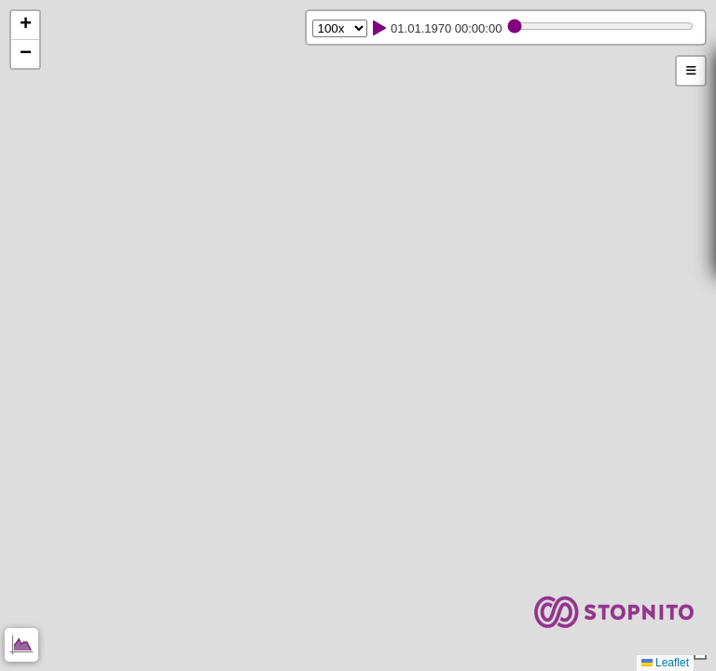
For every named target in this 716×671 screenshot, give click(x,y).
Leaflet (665, 662)
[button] (25, 25)
